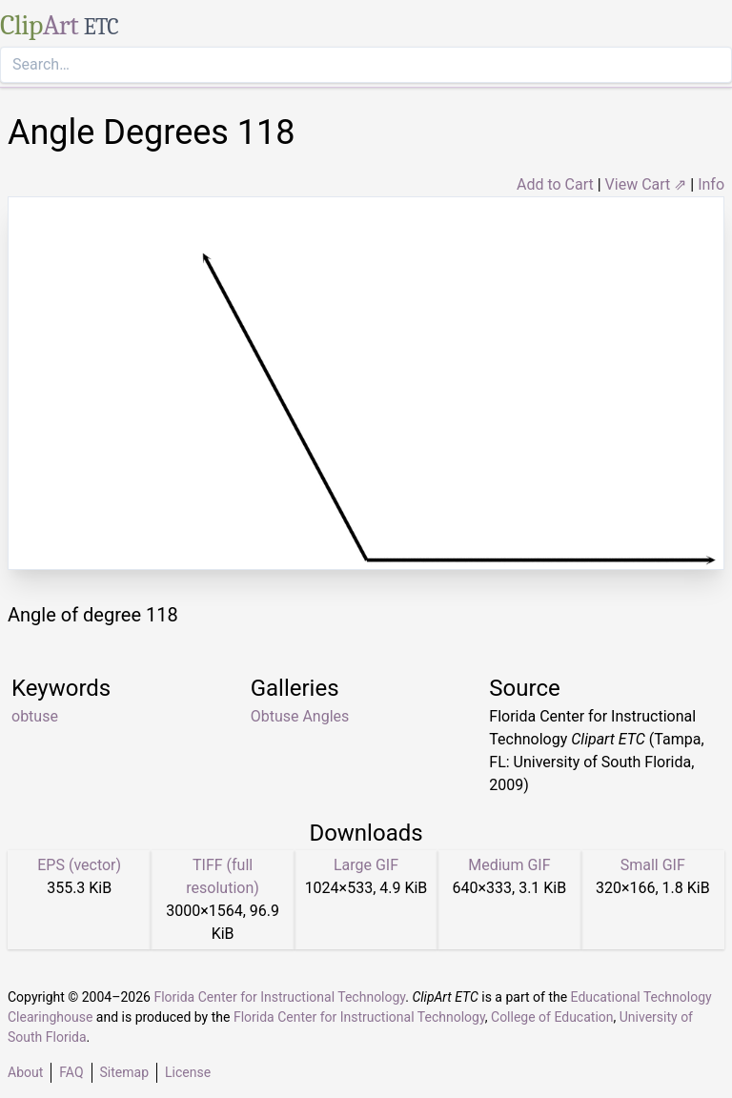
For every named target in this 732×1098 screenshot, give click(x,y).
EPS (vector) (79, 865)
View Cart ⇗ (646, 184)
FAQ (71, 1072)
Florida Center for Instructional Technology (279, 997)
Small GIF (652, 865)
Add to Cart (555, 184)
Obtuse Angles (300, 716)
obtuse (34, 716)
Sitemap (124, 1072)
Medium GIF (509, 865)
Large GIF (366, 865)
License (188, 1072)
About (25, 1072)
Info (711, 184)
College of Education (552, 1017)
